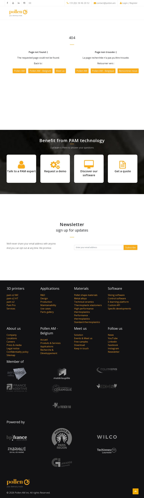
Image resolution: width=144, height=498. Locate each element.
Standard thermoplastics (87, 322)
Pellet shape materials (85, 295)
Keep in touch (81, 348)
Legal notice (13, 348)
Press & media (14, 345)
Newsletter (114, 351)
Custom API (114, 305)
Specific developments (119, 308)
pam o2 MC (13, 295)
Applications (49, 288)
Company (12, 334)
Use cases (45, 308)
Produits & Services (50, 343)
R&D (42, 295)
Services (11, 308)
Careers (11, 341)
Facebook (113, 345)
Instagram (113, 348)
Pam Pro (11, 305)
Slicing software (116, 295)
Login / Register (129, 3)
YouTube (113, 338)
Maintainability (48, 305)
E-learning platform (118, 301)
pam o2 (10, 301)
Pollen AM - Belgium (40, 70)
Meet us (60, 70)
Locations (12, 338)
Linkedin (112, 341)
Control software (117, 298)
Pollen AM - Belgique (103, 70)
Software (115, 288)
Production (46, 301)
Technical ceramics (84, 301)
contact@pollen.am (106, 3)
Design (44, 298)
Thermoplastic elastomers (88, 305)
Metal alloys (80, 298)
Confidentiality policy (17, 351)
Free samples (81, 341)
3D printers (15, 288)
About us (14, 328)
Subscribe (130, 247)
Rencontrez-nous (128, 70)
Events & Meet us (83, 338)
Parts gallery (47, 312)
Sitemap (11, 355)
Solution (78, 334)
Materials (81, 288)
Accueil (44, 339)
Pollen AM (19, 70)
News (111, 334)
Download (79, 345)
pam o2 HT (12, 298)
